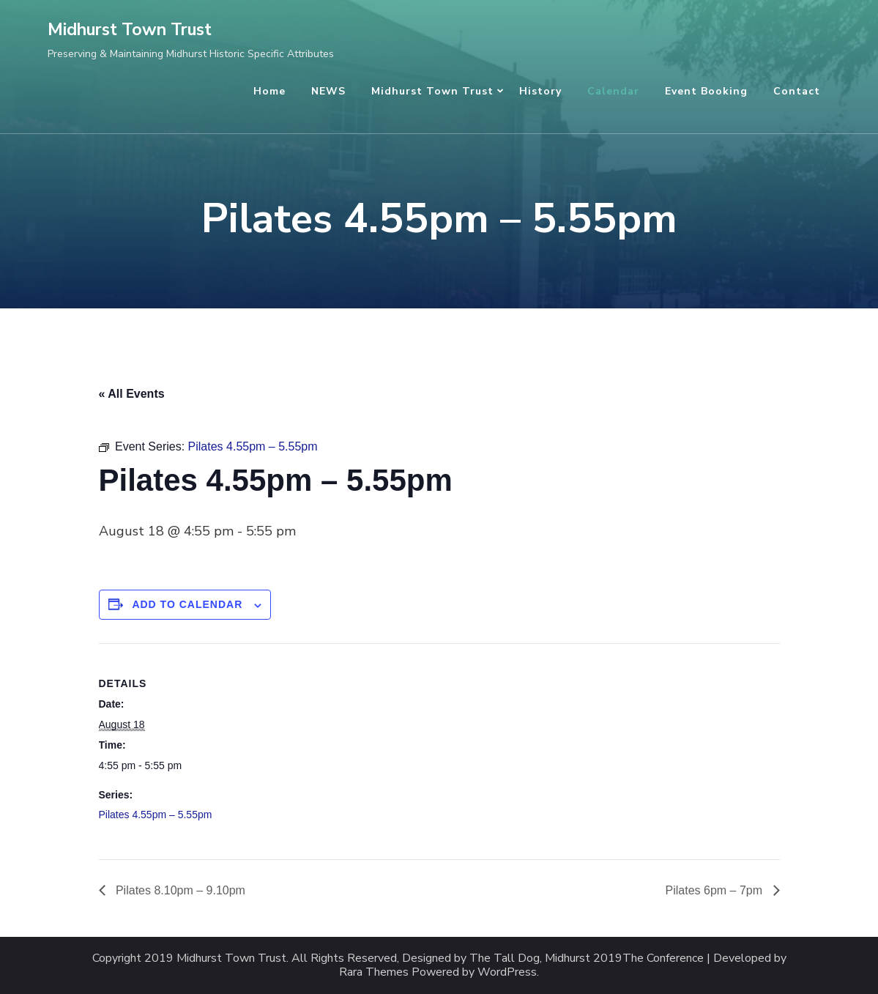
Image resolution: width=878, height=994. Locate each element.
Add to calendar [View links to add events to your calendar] (187, 604)
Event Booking (706, 91)
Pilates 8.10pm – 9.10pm (179, 890)
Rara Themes (374, 972)
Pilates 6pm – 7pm (716, 890)
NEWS (328, 91)
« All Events (132, 393)
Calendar (613, 91)
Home (269, 91)
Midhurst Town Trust (130, 29)
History (540, 91)
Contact (796, 91)
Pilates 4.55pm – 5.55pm (155, 814)
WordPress (507, 972)
